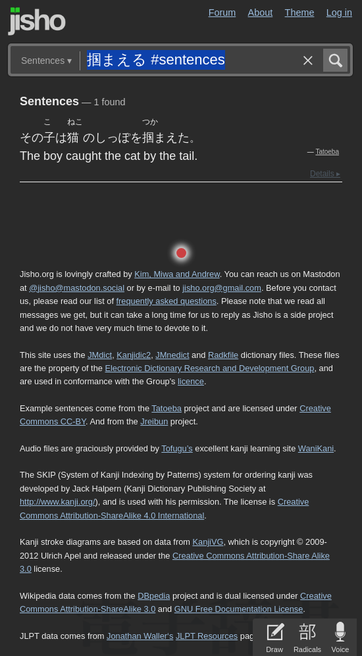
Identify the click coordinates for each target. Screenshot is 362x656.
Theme (300, 12)
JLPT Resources (207, 636)
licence (191, 381)
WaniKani (316, 448)
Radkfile (223, 355)
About (260, 12)
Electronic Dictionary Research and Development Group (209, 368)
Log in (339, 12)
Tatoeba (327, 151)
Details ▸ (325, 173)
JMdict (100, 355)
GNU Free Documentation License (238, 609)
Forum (222, 12)
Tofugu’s (176, 448)
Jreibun (154, 421)
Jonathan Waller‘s (140, 636)
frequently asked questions (166, 301)
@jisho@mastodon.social (76, 288)
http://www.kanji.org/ (57, 502)
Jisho (37, 21)
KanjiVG (207, 542)
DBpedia (154, 596)
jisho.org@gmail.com (221, 288)
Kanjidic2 (133, 355)
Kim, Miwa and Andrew (176, 274)
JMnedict (172, 355)
